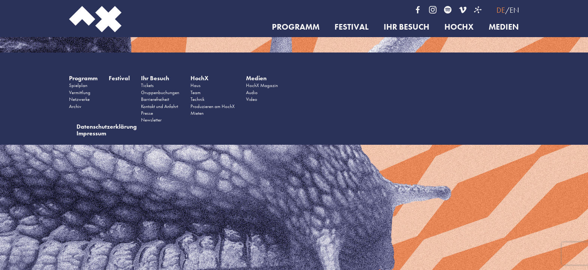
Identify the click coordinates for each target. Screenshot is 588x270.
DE (500, 10)
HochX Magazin (262, 85)
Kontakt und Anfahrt (159, 106)
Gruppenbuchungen (160, 92)
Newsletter (151, 120)
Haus (195, 85)
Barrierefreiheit (155, 99)
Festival (351, 27)
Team (195, 92)
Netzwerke (79, 99)
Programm (296, 27)
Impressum (91, 133)
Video (251, 99)
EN (514, 10)
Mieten (197, 113)
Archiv (75, 106)
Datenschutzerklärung (106, 126)
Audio (252, 92)
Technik (197, 99)
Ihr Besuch (406, 27)
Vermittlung (79, 92)
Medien (504, 27)
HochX (459, 27)
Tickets (147, 85)
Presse (147, 113)
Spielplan (78, 85)
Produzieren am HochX (212, 106)
